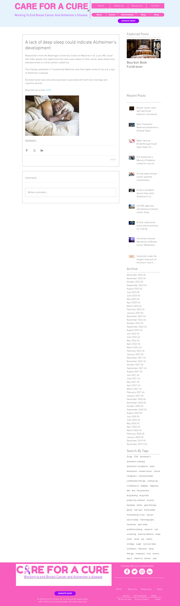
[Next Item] (155, 48)
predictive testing (134, 529)
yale (155, 558)
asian (152, 466)
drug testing (132, 495)
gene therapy (150, 505)
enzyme (150, 500)
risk (156, 529)
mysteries (131, 524)
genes (129, 510)
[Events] (112, 15)
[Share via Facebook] (26, 150)
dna (133, 490)
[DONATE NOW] (128, 21)
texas (151, 549)
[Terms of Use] (124, 599)
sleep (157, 534)
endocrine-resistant (136, 500)
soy (142, 539)
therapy (130, 553)
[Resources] (146, 589)
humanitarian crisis (136, 515)
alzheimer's (145, 456)
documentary (143, 490)
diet (128, 490)
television (142, 549)
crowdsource (133, 486)
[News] (99, 15)
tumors (156, 553)
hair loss (138, 510)
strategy (130, 544)
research (148, 529)
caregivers (132, 476)
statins (149, 539)
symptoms (131, 549)
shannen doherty (146, 534)
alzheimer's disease (136, 461)
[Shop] (156, 15)
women (147, 558)
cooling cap (152, 481)
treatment (140, 553)
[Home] (119, 589)
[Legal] (157, 599)
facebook (131, 505)
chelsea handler (145, 476)
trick (149, 553)
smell (129, 539)
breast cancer (145, 471)
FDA (136, 456)
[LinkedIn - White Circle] (150, 572)
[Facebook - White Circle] (127, 572)
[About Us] (132, 589)
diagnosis (154, 486)
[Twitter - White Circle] (135, 572)
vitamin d (138, 558)
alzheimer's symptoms (137, 466)
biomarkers (132, 471)
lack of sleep (132, 520)
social (136, 539)
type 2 (129, 558)
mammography (147, 520)
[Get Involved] (127, 15)
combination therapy (136, 481)
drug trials (144, 495)
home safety (149, 510)
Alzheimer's (30, 140)
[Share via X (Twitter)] (34, 150)
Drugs (129, 456)
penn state (142, 524)
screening (131, 534)
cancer (157, 471)
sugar (138, 544)
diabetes (144, 486)
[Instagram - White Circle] (142, 572)
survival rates (149, 544)
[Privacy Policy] (141, 599)
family (139, 505)
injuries (149, 515)
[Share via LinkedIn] (41, 150)
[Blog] (143, 15)
